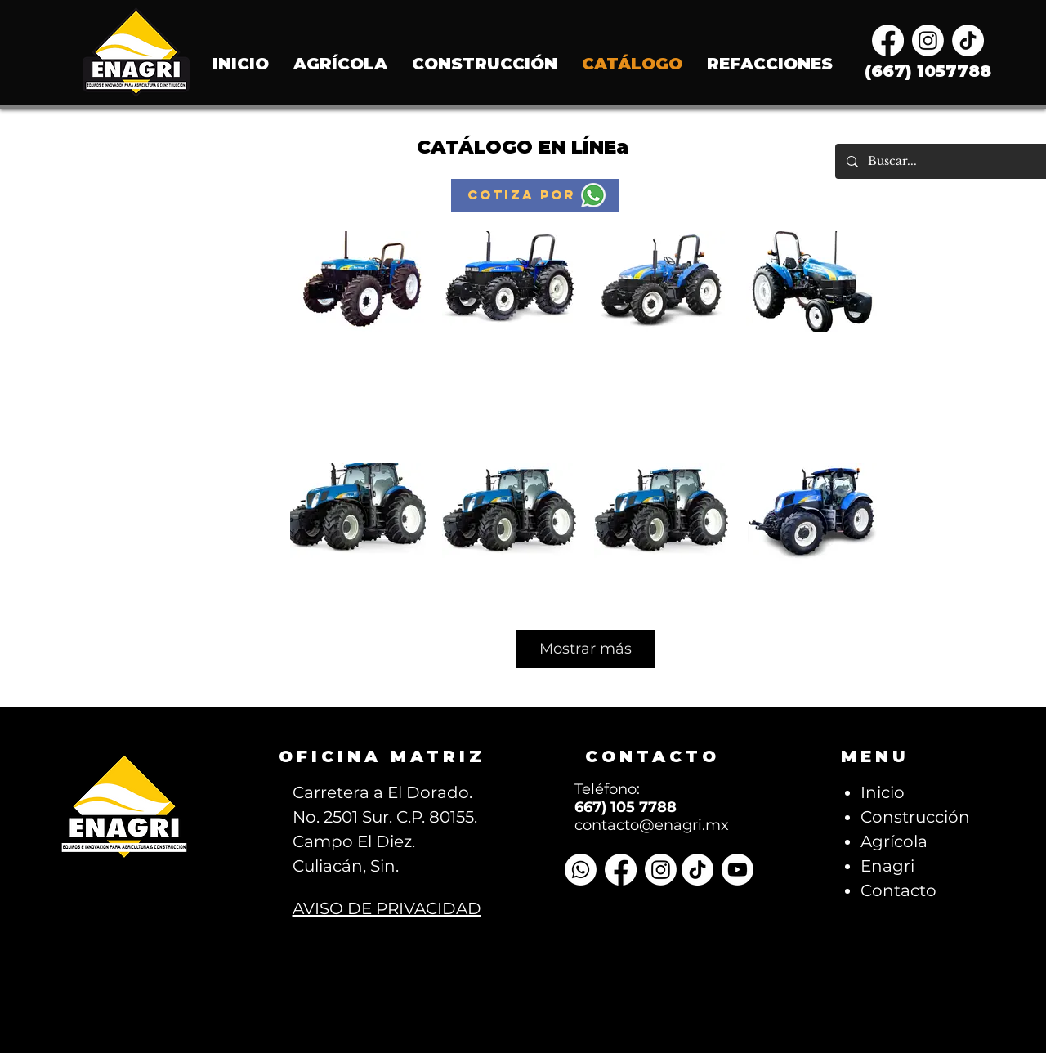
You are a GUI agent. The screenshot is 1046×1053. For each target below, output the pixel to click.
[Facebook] (888, 40)
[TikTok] (968, 40)
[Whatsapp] (581, 870)
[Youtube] (737, 870)
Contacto (898, 890)
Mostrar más (585, 649)
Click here (358, 393)
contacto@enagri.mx (651, 825)
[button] (535, 195)
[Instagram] (928, 40)
